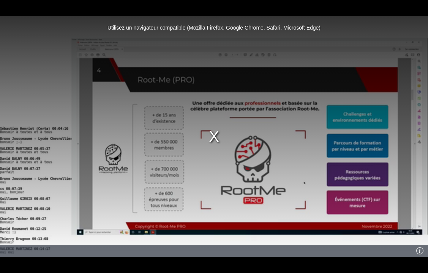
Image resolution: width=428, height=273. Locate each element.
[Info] (420, 251)
